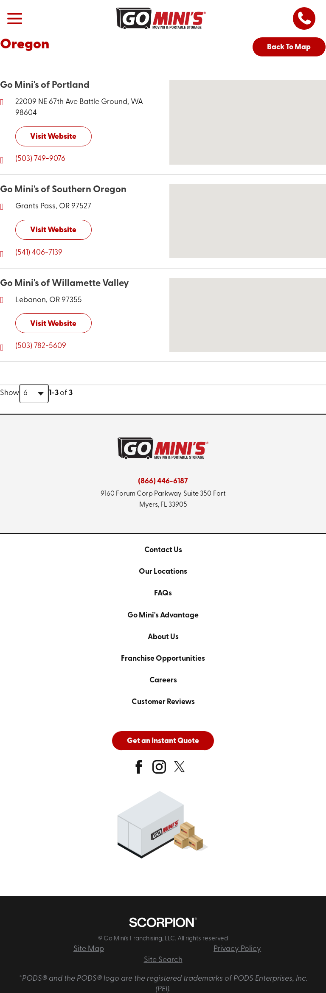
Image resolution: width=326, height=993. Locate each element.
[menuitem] (163, 550)
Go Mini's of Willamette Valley (64, 284)
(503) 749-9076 (40, 159)
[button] (14, 18)
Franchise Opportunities (163, 658)
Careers (163, 680)
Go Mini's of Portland (45, 85)
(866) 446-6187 (163, 481)
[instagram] (159, 770)
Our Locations (163, 571)
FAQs (163, 593)
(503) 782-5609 (40, 346)
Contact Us (163, 550)
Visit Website (53, 136)
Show (9, 393)
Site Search (163, 960)
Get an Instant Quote (163, 741)
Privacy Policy (237, 949)
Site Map (88, 949)
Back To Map (289, 47)
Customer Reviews (163, 702)
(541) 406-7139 (38, 252)
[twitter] (179, 770)
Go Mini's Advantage (163, 615)
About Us (163, 637)
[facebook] (139, 770)
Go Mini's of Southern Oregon (63, 190)
